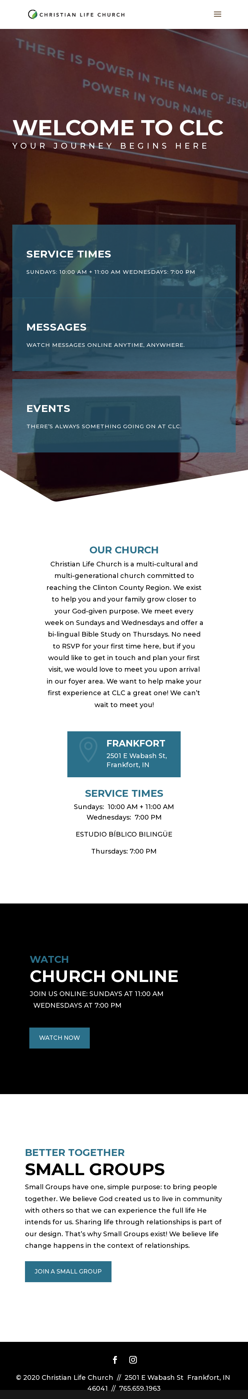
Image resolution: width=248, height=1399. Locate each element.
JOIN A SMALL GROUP (68, 1271)
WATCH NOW (59, 1037)
